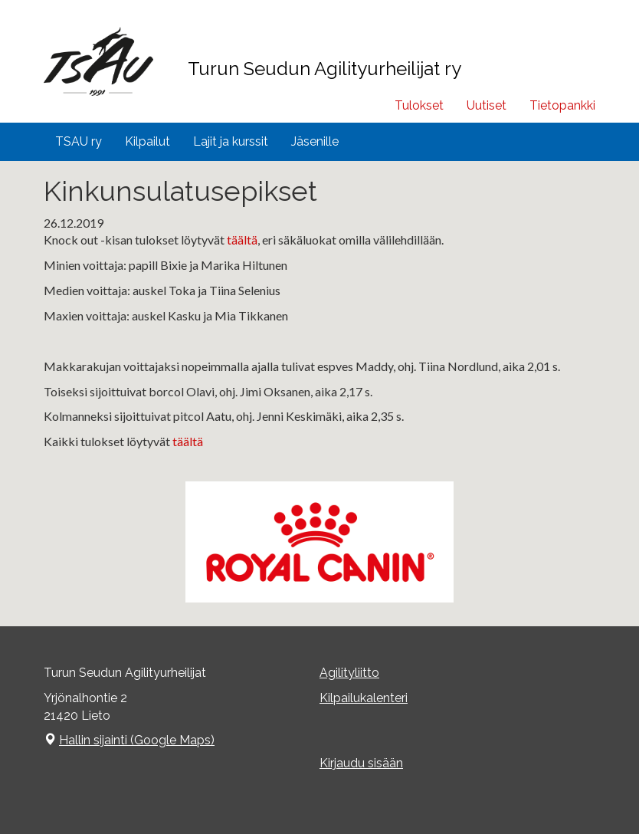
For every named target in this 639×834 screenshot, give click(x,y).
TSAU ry (78, 141)
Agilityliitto (349, 672)
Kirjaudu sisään (361, 763)
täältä (242, 239)
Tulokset (419, 105)
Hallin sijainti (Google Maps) (137, 740)
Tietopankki (562, 105)
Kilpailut (147, 141)
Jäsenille (315, 141)
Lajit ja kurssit (230, 141)
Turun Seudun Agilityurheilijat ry (324, 68)
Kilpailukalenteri (364, 698)
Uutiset (486, 105)
